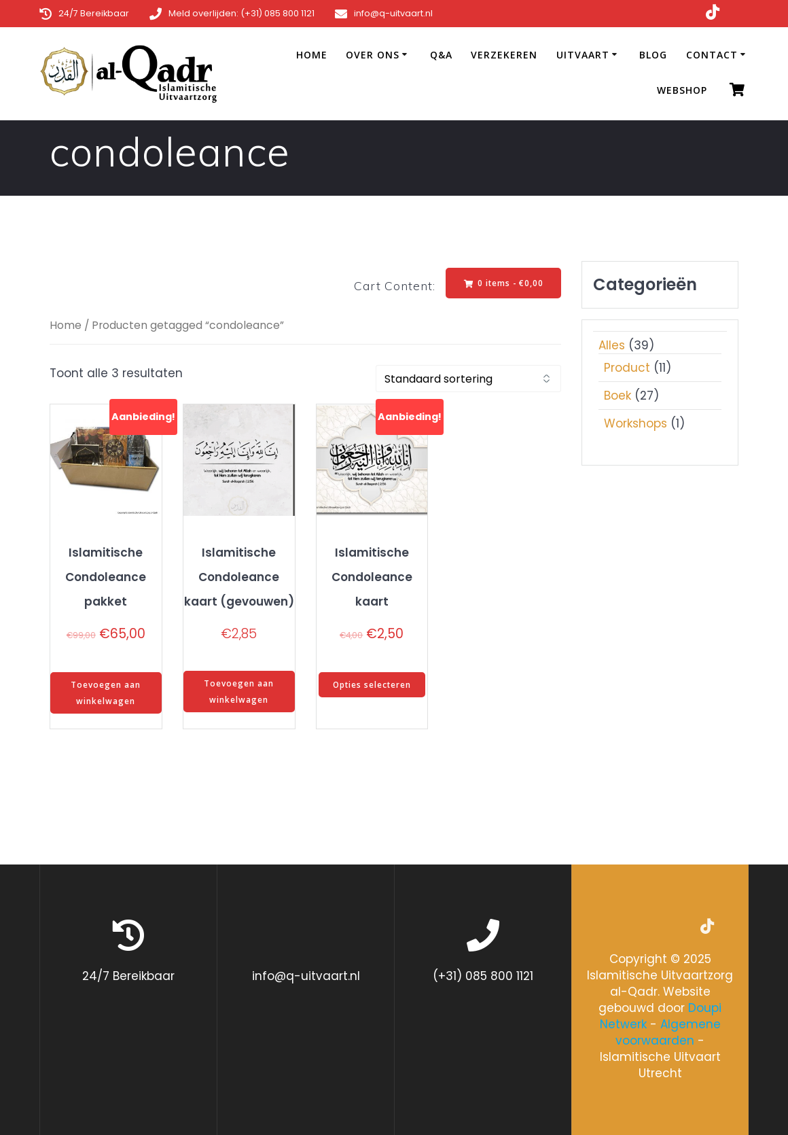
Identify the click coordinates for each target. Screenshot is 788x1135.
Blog (653, 54)
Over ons (372, 54)
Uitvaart (582, 54)
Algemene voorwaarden (668, 1032)
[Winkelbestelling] (468, 379)
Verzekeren (504, 54)
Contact (712, 54)
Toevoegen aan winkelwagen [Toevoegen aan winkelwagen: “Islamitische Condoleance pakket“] (106, 694)
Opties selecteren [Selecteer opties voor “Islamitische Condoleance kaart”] (372, 685)
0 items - (502, 283)
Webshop (682, 90)
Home (311, 54)
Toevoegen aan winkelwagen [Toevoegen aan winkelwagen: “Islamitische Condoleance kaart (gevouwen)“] (239, 692)
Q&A (441, 54)
